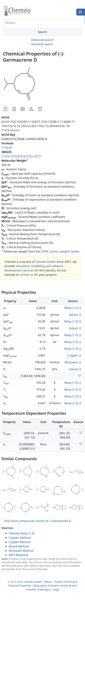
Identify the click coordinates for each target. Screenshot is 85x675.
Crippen (72, 355)
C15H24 (6, 148)
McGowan (71, 362)
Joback (73, 315)
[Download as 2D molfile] (31, 109)
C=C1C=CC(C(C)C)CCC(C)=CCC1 (21, 156)
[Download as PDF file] (14, 109)
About (48, 581)
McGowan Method (21, 551)
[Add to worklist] (5, 109)
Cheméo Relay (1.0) (21, 533)
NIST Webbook (19, 555)
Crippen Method (20, 538)
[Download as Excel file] (23, 109)
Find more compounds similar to (37, 521)
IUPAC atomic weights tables (60, 251)
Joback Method (19, 546)
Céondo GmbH (45, 262)
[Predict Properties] (40, 109)
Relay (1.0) (71, 308)
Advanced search (42, 40)
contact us (26, 275)
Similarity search (42, 44)
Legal (56, 589)
